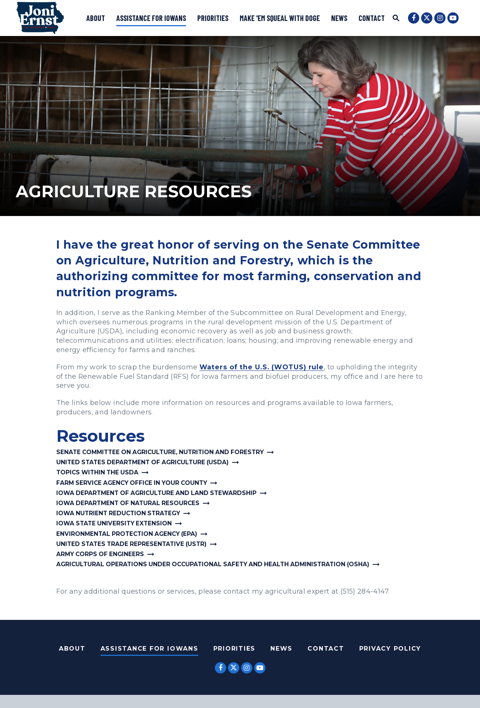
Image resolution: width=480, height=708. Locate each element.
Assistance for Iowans (151, 18)
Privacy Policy (390, 648)
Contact (371, 18)
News (339, 18)
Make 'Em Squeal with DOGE (280, 18)
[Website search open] (396, 19)
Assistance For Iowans (149, 648)
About (95, 18)
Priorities (212, 18)
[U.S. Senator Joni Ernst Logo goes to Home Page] (40, 18)
